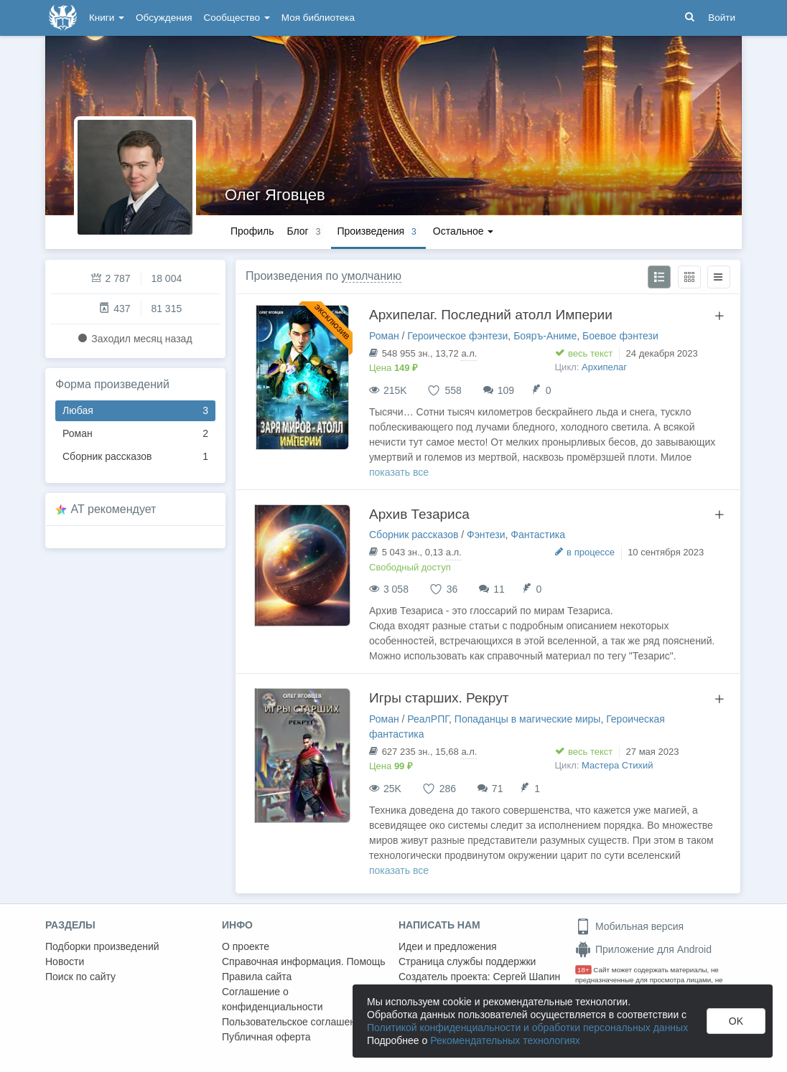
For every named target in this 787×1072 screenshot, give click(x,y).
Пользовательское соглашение (294, 1022)
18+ (583, 970)
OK (736, 1021)
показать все (399, 472)
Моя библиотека (318, 17)
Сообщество (237, 17)
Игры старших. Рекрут (438, 697)
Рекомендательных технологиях (505, 1040)
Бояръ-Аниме (545, 336)
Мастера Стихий (617, 765)
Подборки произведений (102, 946)
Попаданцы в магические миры (528, 719)
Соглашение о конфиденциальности (272, 999)
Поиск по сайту (80, 976)
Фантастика (538, 534)
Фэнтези (486, 534)
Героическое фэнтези (457, 336)
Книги (106, 17)
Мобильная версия (629, 926)
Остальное (463, 231)
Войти (721, 17)
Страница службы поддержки (467, 961)
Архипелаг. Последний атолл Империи (491, 314)
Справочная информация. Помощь (304, 961)
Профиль (252, 231)
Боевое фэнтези (620, 336)
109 (506, 390)
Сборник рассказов (135, 456)
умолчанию (371, 276)
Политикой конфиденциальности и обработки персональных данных (527, 1027)
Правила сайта (257, 976)
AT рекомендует (114, 509)
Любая (135, 410)
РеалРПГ (428, 719)
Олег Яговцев (275, 195)
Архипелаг (604, 367)
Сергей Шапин (526, 976)
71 (497, 788)
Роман (135, 433)
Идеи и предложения (448, 946)
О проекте (245, 946)
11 (499, 589)
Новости (64, 961)
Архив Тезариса (419, 514)
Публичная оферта (266, 1037)
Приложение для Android (643, 949)
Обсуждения (164, 17)
